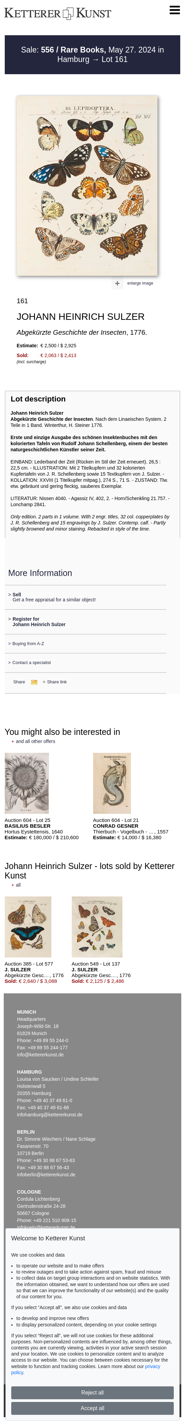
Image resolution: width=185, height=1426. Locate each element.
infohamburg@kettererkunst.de (49, 1114)
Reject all (92, 1393)
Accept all (92, 1408)
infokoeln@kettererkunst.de (46, 1227)
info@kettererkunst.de (40, 1054)
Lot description (38, 399)
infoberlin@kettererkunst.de (46, 1174)
